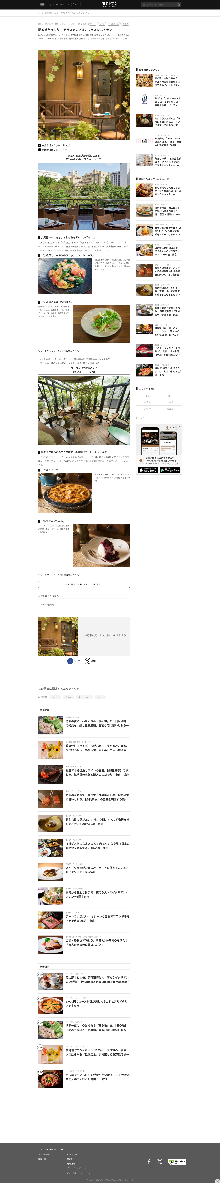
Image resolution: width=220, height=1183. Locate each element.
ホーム (41, 13)
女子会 (102, 24)
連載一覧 (42, 1159)
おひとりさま (114, 24)
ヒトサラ (140, 417)
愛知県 (170, 408)
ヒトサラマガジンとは (61, 5)
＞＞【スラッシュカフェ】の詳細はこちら (58, 351)
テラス (125, 24)
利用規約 (71, 1163)
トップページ (44, 1154)
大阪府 (170, 402)
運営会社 (71, 1159)
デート (92, 24)
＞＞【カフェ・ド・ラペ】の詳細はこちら (58, 575)
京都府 (147, 408)
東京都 (83, 24)
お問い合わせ (73, 1154)
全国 (147, 396)
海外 (170, 396)
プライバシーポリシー (77, 1168)
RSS (77, 5)
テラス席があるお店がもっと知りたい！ (84, 584)
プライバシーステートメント (79, 1172)
